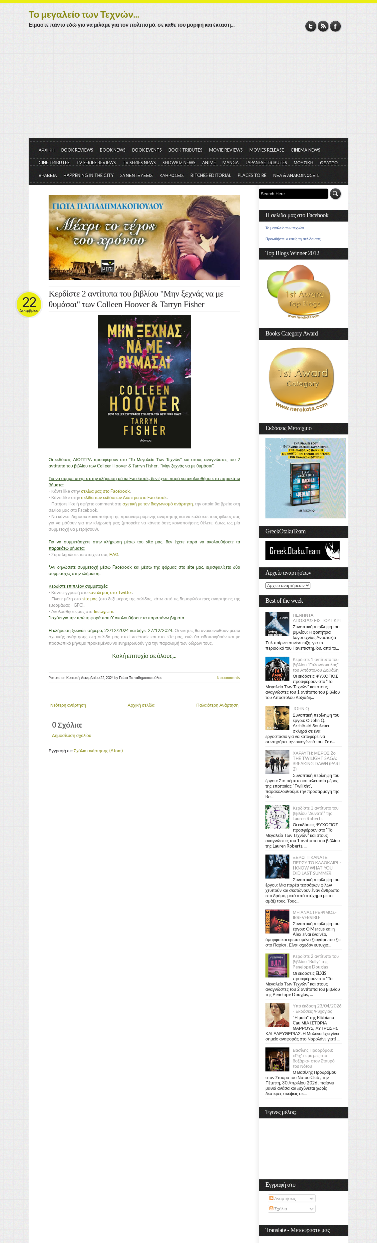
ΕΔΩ (113, 554)
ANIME (209, 162)
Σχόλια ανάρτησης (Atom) (98, 750)
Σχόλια (278, 1208)
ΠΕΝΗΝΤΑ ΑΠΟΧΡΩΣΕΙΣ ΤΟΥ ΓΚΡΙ (317, 617)
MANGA (230, 162)
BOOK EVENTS (147, 150)
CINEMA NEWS (305, 150)
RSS (323, 26)
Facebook (335, 26)
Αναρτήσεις (282, 1198)
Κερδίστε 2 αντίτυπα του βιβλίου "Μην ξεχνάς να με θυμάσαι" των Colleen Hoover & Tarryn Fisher (136, 299)
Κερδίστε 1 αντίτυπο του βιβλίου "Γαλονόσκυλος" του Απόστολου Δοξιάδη (316, 665)
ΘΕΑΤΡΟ (329, 162)
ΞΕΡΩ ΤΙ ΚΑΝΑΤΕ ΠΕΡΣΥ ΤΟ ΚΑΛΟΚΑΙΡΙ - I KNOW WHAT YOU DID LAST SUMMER (317, 865)
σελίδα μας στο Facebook (105, 491)
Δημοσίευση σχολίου (71, 735)
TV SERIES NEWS (139, 162)
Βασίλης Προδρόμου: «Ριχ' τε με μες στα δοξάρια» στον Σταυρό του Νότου (314, 1058)
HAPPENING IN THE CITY (89, 175)
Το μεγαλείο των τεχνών (284, 228)
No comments (228, 677)
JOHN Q (301, 708)
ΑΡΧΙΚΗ (47, 150)
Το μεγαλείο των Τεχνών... (84, 14)
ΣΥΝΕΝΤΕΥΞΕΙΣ (136, 175)
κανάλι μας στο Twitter (110, 592)
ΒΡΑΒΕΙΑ (48, 175)
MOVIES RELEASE (266, 150)
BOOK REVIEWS (77, 150)
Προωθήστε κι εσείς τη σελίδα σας (293, 239)
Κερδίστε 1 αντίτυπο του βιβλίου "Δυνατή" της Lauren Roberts (316, 813)
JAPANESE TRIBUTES (266, 162)
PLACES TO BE (252, 175)
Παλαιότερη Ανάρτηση (217, 705)
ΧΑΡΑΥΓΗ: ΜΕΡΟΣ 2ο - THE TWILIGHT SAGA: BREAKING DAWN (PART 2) (317, 761)
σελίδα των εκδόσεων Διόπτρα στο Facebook (124, 497)
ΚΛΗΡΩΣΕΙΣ (172, 175)
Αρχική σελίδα (141, 705)
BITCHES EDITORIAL (210, 175)
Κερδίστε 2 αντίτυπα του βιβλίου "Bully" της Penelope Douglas (316, 961)
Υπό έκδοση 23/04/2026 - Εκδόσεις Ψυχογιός (317, 1008)
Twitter (311, 26)
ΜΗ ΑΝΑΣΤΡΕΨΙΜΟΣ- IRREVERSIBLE (315, 915)
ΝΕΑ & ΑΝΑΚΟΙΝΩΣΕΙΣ (296, 175)
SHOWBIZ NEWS (179, 162)
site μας (90, 598)
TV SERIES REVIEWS (96, 162)
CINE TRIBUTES (54, 162)
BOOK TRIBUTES (185, 150)
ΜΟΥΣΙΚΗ (303, 162)
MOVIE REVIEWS (226, 150)
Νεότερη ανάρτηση (68, 705)
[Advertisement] (188, 88)
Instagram (103, 611)
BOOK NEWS (113, 150)
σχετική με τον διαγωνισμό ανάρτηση (158, 503)
